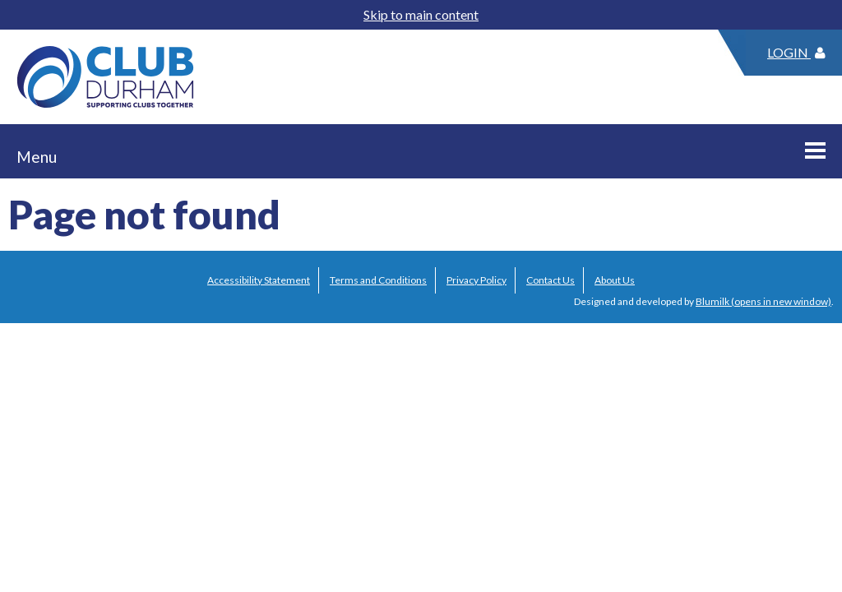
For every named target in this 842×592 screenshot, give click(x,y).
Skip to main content (421, 14)
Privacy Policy (476, 280)
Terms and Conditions (378, 280)
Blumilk (712, 301)
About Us (614, 280)
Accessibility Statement (258, 280)
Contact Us (550, 280)
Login (796, 52)
